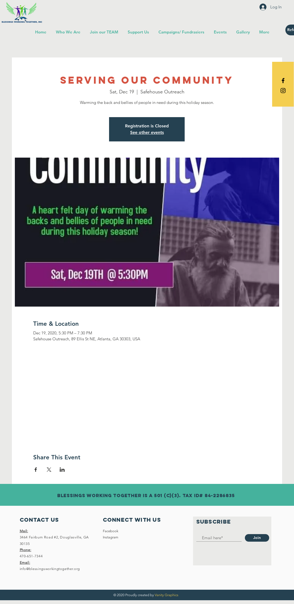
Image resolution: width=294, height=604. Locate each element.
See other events (147, 132)
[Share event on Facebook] (35, 469)
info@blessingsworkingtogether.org (50, 569)
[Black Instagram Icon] (283, 90)
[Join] (257, 538)
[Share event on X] (49, 469)
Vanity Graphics (166, 595)
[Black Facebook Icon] (283, 80)
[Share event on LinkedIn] (62, 469)
